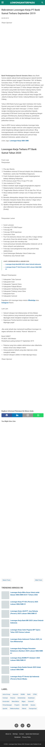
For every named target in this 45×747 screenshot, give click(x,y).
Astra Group (6, 694)
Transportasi (32, 708)
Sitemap (15, 734)
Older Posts (38, 580)
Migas (23, 701)
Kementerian (21, 698)
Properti (16, 705)
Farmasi (5, 698)
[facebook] (6, 415)
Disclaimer (17, 737)
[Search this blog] (42, 2)
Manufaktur (15, 701)
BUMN (23, 694)
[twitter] (17, 415)
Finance (12, 698)
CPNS (35, 694)
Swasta (33, 705)
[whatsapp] (38, 415)
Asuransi (15, 694)
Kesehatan (31, 698)
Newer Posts (6, 580)
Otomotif (31, 701)
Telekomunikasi (14, 708)
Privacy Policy (26, 737)
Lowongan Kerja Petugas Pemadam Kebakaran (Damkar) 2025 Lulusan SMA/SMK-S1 (26, 651)
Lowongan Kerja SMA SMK (19, 141)
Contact (21, 734)
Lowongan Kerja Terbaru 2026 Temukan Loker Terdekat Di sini (25, 744)
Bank (28, 694)
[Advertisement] (22, 49)
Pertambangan (7, 705)
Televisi (24, 708)
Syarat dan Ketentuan (32, 734)
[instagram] (16, 725)
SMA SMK (25, 705)
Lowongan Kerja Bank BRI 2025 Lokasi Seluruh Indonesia (23, 264)
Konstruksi (6, 701)
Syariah (5, 708)
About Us (8, 734)
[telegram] (27, 415)
